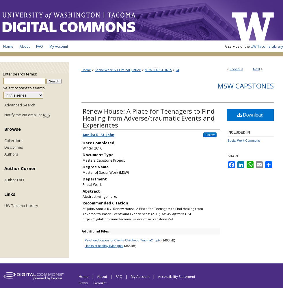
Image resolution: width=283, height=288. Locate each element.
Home (86, 70)
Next (256, 69)
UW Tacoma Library (267, 46)
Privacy (84, 283)
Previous (236, 69)
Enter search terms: (20, 74)
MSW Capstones (245, 86)
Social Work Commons (244, 140)
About (102, 276)
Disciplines (13, 147)
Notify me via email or (27, 115)
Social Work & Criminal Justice (118, 70)
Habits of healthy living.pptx (104, 246)
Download (250, 114)
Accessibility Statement (176, 276)
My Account (140, 276)
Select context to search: (24, 88)
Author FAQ (14, 180)
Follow (210, 134)
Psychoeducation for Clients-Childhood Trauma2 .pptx (123, 240)
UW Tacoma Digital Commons (112, 20)
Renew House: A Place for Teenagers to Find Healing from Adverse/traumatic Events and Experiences (149, 118)
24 (177, 70)
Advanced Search (19, 105)
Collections (13, 141)
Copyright (100, 283)
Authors (11, 154)
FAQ (119, 276)
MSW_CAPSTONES (158, 70)
